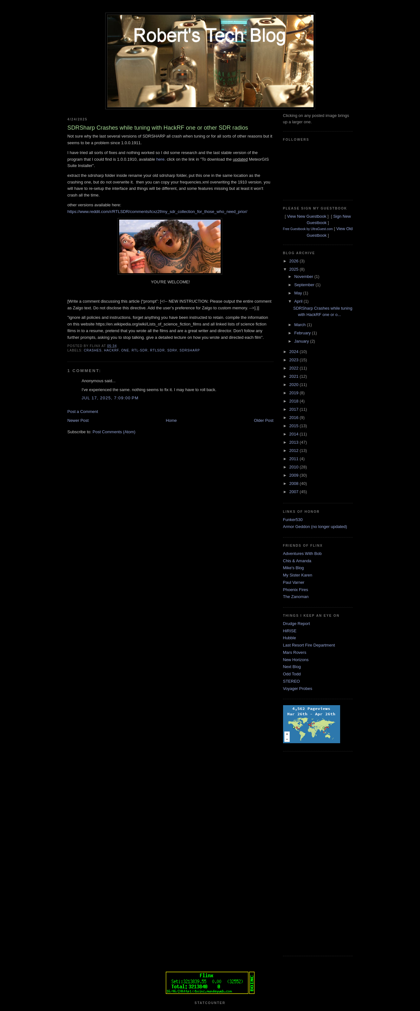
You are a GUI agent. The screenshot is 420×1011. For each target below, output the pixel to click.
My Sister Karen (297, 575)
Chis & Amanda (297, 560)
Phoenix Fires (295, 589)
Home (171, 420)
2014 (294, 434)
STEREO (291, 681)
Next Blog (292, 666)
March (300, 324)
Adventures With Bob (302, 553)
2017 (294, 409)
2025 (294, 269)
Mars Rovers (295, 652)
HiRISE (290, 630)
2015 (294, 425)
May (298, 293)
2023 (294, 359)
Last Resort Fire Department (309, 645)
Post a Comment (83, 411)
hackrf (111, 350)
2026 (294, 261)
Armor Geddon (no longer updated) (315, 526)
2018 (294, 401)
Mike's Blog (293, 567)
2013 (294, 442)
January (302, 341)
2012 (294, 450)
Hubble (289, 637)
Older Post (263, 420)
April (299, 301)
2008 (294, 483)
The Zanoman (296, 596)
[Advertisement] (308, 853)
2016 (294, 417)
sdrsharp (189, 350)
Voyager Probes (298, 688)
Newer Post (78, 420)
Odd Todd (292, 674)
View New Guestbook (306, 216)
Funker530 (293, 519)
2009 (294, 475)
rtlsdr (157, 350)
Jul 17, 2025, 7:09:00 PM (110, 398)
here (160, 159)
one (125, 350)
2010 (294, 467)
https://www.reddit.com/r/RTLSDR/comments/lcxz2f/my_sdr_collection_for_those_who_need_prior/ (158, 211)
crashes (93, 350)
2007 (294, 491)
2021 (294, 376)
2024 (294, 351)
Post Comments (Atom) (114, 431)
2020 (294, 384)
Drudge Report (296, 623)
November (304, 276)
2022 (294, 368)
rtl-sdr (140, 350)
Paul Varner (294, 582)
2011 (294, 458)
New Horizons (296, 659)
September (304, 284)
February (303, 333)
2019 (294, 392)
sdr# (172, 350)
